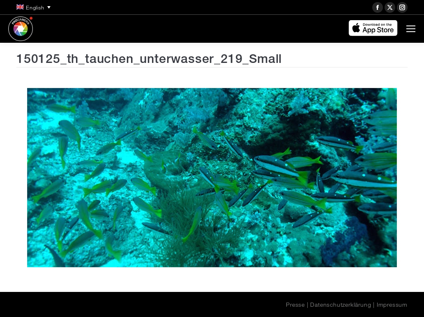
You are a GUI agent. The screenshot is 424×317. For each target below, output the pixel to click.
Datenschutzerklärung (340, 304)
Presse (295, 304)
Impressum (392, 304)
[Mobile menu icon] (411, 29)
